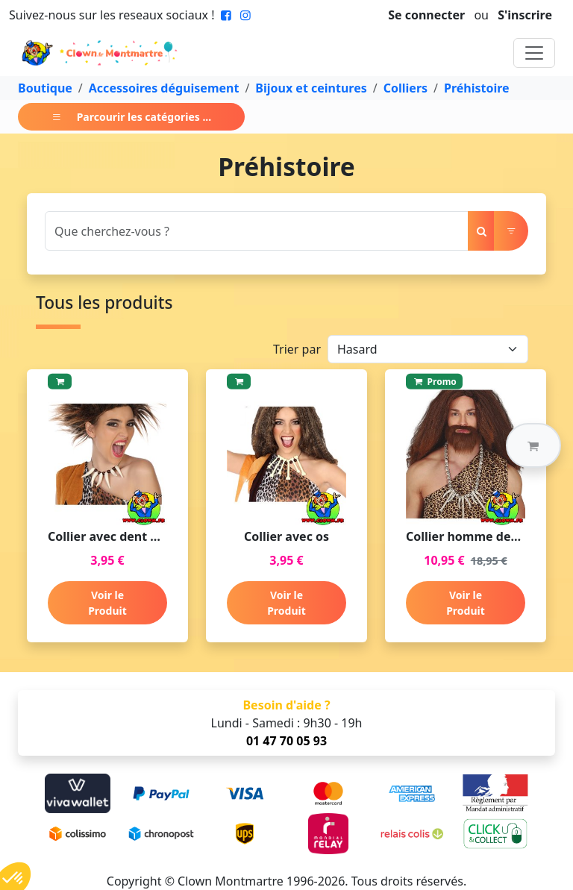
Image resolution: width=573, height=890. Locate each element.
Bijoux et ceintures (310, 88)
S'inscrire (525, 15)
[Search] (257, 231)
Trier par (297, 349)
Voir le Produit (107, 603)
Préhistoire (477, 88)
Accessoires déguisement (164, 88)
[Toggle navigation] (534, 53)
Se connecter (426, 15)
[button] (533, 445)
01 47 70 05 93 (286, 741)
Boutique (45, 88)
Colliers (405, 88)
